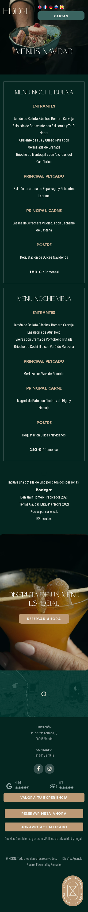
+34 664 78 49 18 (44, 756)
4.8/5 (18, 783)
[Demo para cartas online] (21, 12)
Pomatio (56, 865)
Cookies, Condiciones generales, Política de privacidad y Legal (43, 839)
